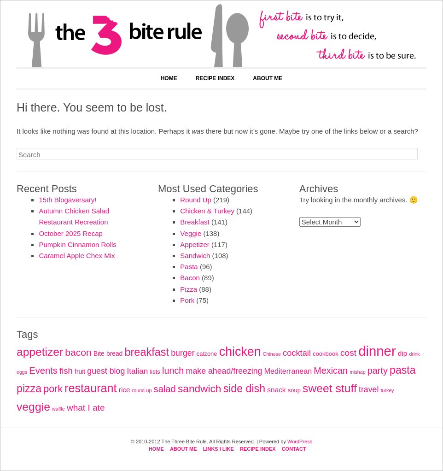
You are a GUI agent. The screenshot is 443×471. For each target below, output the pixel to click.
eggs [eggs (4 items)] (22, 372)
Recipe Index (215, 78)
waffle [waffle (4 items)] (58, 409)
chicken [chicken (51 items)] (240, 352)
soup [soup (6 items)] (294, 390)
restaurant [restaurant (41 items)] (90, 388)
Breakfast (194, 222)
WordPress (299, 441)
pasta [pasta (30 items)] (403, 370)
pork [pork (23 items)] (53, 388)
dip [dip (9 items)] (403, 353)
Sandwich (195, 255)
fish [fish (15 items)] (66, 371)
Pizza (188, 289)
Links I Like (218, 449)
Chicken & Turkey (207, 211)
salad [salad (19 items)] (165, 389)
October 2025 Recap (70, 233)
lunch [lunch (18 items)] (173, 370)
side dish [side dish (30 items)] (244, 388)
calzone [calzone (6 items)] (207, 353)
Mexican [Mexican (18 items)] (331, 370)
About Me (267, 78)
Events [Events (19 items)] (43, 370)
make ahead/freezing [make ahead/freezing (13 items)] (224, 371)
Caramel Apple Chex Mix (77, 255)
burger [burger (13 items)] (182, 353)
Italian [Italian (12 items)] (137, 371)
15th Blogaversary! (67, 200)
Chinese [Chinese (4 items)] (272, 354)
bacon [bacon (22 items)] (78, 352)
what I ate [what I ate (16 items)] (86, 407)
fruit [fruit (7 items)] (80, 371)
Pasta (189, 267)
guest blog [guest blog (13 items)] (106, 371)
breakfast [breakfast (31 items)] (146, 352)
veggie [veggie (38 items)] (33, 406)
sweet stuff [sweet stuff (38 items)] (330, 388)
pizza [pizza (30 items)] (29, 388)
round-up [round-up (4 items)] (142, 390)
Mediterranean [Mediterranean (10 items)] (288, 371)
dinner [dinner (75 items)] (377, 351)
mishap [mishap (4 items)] (357, 372)
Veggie (190, 233)
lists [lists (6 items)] (155, 371)
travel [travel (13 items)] (369, 389)
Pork (187, 300)
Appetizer (194, 244)
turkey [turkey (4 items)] (387, 390)
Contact (294, 449)
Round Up (195, 200)
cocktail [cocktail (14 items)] (297, 353)
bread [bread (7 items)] (114, 353)
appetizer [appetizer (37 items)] (40, 352)
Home (169, 78)
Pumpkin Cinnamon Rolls (77, 244)
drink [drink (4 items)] (414, 354)
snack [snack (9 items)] (276, 390)
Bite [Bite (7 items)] (99, 353)
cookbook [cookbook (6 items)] (325, 353)
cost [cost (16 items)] (348, 353)
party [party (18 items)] (377, 370)
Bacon (190, 278)
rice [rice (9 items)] (124, 390)
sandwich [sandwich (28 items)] (200, 388)
